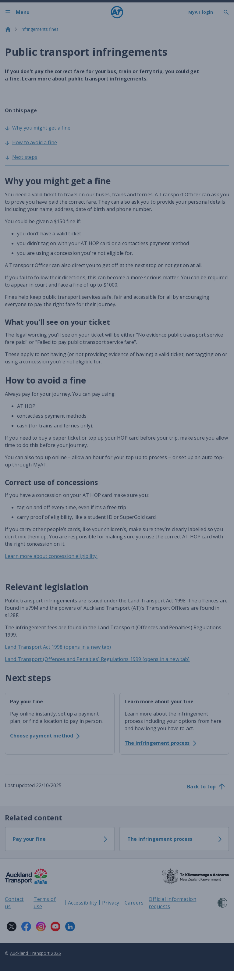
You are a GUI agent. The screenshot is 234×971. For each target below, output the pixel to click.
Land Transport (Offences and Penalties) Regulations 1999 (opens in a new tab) (97, 659)
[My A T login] (200, 12)
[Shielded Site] (222, 902)
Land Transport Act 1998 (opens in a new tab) (58, 647)
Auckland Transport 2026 (35, 953)
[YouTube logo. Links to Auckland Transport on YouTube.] (55, 926)
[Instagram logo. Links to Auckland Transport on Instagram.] (41, 926)
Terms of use (45, 903)
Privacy (110, 902)
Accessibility (82, 902)
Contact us (14, 903)
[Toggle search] (226, 12)
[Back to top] (206, 786)
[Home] (117, 12)
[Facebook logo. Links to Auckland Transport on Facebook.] (26, 926)
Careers (134, 902)
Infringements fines (39, 29)
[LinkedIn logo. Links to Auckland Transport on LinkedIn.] (70, 926)
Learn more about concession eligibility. (51, 556)
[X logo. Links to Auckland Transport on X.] (11, 926)
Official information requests (172, 903)
